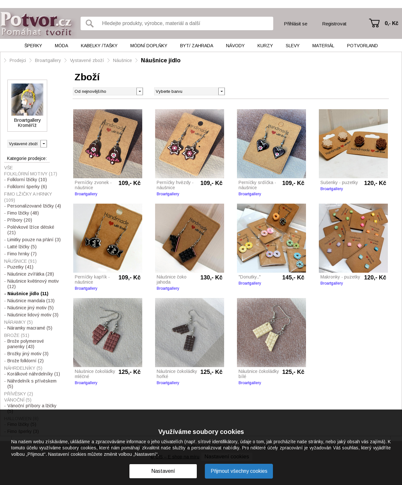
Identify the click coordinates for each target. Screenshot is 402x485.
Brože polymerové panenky (25, 344)
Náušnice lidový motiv (32, 314)
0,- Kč (391, 23)
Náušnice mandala (31, 300)
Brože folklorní (25, 360)
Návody (235, 45)
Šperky (33, 45)
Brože (16, 335)
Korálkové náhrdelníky (33, 373)
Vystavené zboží (87, 60)
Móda (61, 45)
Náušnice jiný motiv (30, 307)
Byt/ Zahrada (196, 45)
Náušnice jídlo (160, 60)
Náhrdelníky (23, 368)
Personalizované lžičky (34, 205)
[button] (221, 91)
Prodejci (18, 60)
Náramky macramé (29, 328)
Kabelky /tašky (99, 45)
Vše (8, 167)
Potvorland (362, 45)
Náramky (18, 322)
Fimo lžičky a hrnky (28, 197)
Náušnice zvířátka (30, 274)
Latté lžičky (22, 246)
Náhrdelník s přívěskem (32, 383)
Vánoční (17, 399)
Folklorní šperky (27, 186)
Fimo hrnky (22, 253)
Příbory (19, 220)
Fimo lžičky (23, 213)
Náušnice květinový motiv (33, 283)
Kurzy (265, 45)
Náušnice (122, 60)
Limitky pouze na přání (34, 239)
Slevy (293, 45)
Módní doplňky (148, 45)
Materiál (323, 45)
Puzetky (20, 266)
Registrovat (334, 23)
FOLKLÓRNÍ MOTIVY (30, 173)
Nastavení (163, 471)
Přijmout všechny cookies (239, 471)
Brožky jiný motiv (27, 353)
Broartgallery (48, 60)
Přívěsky (18, 393)
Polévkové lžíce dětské (30, 230)
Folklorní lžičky (27, 179)
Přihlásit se (295, 23)
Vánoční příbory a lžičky (32, 408)
